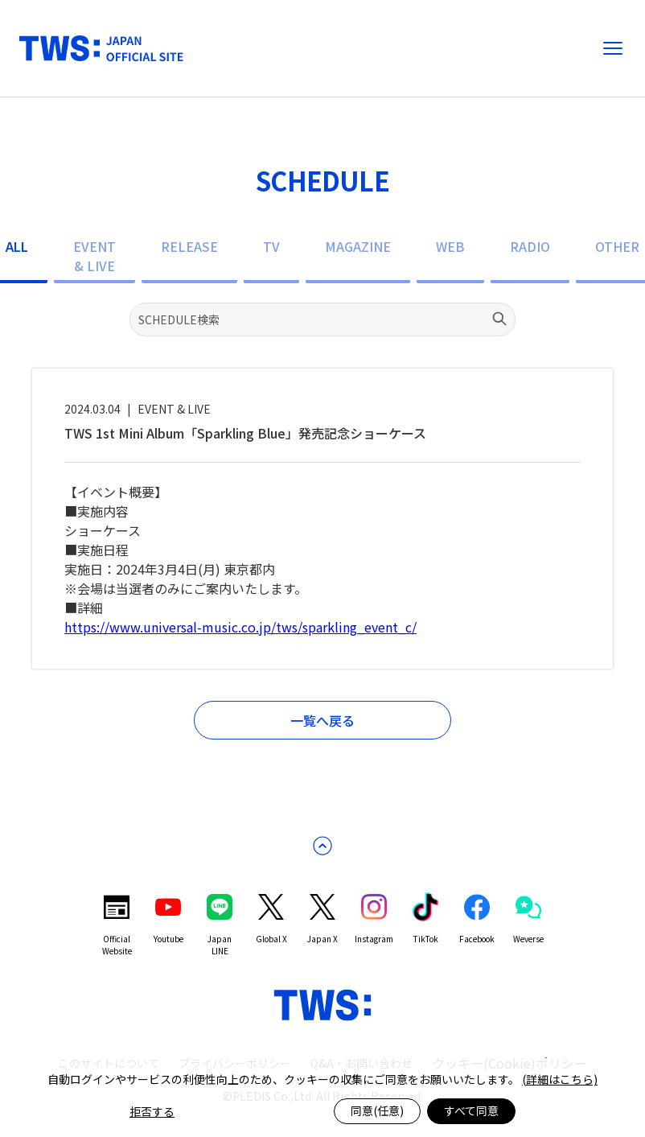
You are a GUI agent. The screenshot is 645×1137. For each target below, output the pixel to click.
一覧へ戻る (322, 720)
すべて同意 (471, 1110)
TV (271, 246)
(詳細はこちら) (560, 1079)
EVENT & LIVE (94, 256)
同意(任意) (377, 1110)
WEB (450, 246)
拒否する (152, 1111)
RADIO (530, 246)
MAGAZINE (358, 246)
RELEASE (189, 246)
